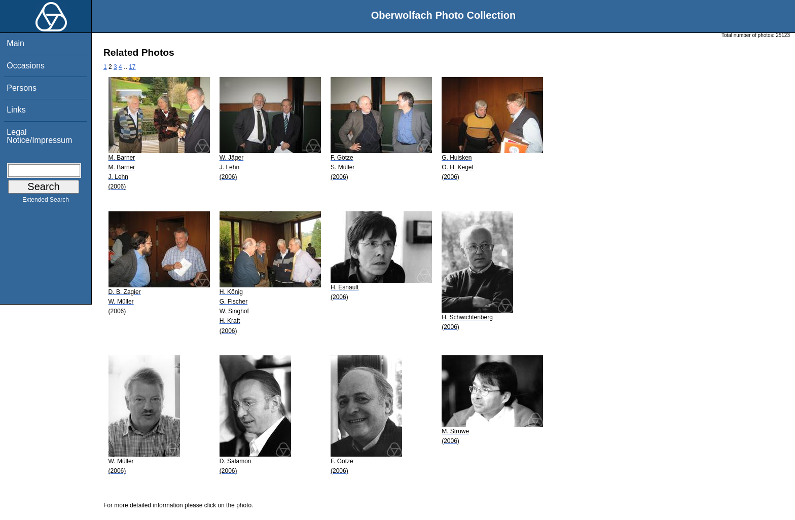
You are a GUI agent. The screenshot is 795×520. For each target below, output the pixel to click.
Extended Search (45, 202)
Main (15, 43)
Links (16, 109)
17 (132, 66)
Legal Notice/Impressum (39, 136)
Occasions (26, 65)
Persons (22, 88)
